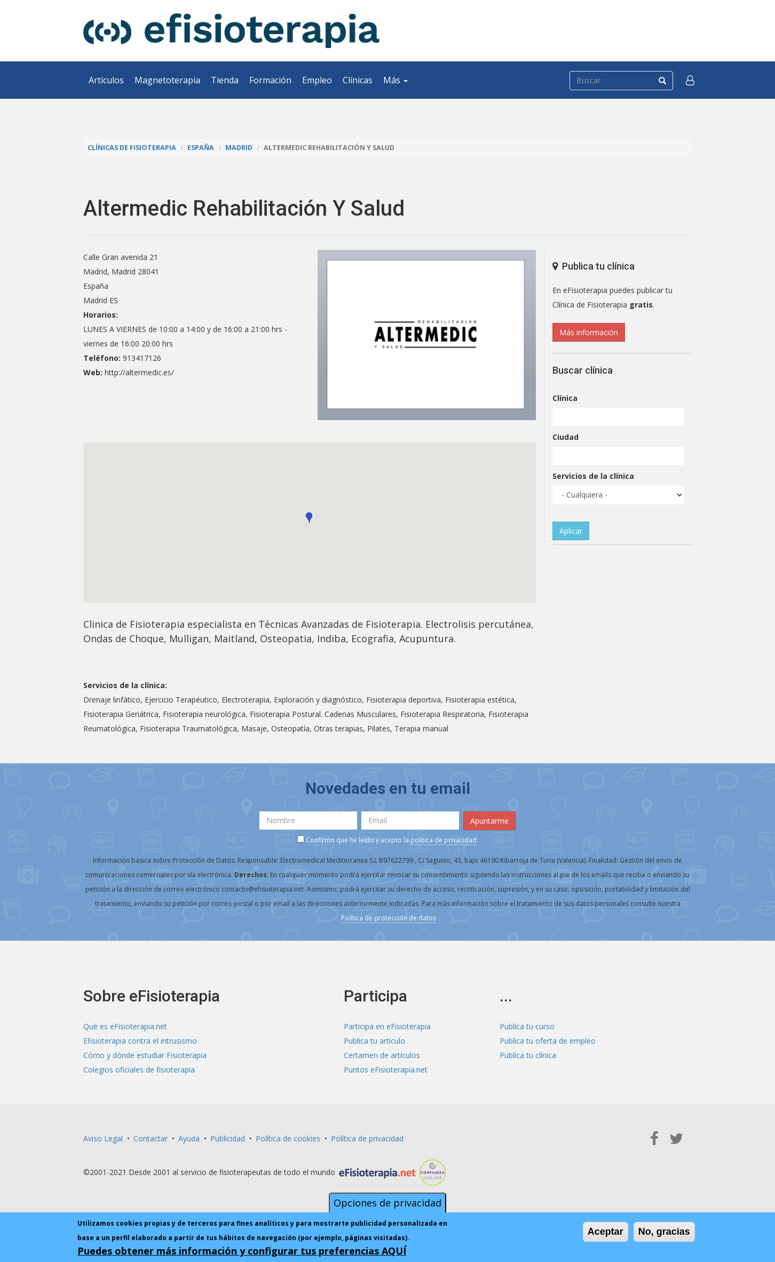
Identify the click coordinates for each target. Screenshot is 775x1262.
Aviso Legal (103, 1138)
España (200, 147)
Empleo (317, 80)
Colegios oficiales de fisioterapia (139, 1069)
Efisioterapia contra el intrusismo (140, 1041)
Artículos (106, 80)
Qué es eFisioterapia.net (125, 1026)
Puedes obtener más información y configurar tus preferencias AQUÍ (241, 1250)
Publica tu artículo (374, 1041)
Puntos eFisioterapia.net (386, 1069)
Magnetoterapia (167, 80)
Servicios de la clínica (593, 476)
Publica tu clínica (528, 1055)
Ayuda (189, 1138)
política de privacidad (443, 840)
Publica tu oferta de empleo (548, 1041)
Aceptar (605, 1231)
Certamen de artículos (382, 1055)
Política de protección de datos (388, 917)
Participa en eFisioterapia (387, 1026)
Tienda (225, 80)
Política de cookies (288, 1138)
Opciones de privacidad (387, 1202)
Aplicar (570, 531)
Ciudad (565, 437)
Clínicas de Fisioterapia (132, 147)
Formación (270, 80)
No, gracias (664, 1231)
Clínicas (358, 80)
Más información (588, 332)
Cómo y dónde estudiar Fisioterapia (145, 1055)
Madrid (238, 147)
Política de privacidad (367, 1138)
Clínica (565, 398)
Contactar (150, 1138)
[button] (690, 80)
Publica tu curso (527, 1026)
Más (395, 80)
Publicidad (227, 1138)
